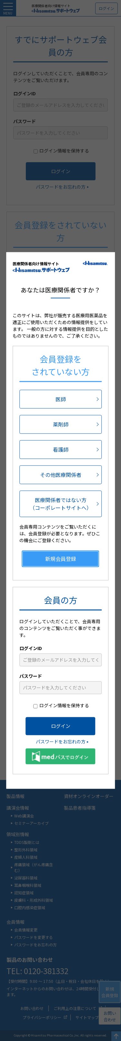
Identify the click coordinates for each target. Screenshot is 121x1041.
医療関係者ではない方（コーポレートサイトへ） (61, 504)
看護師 (60, 450)
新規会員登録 (60, 559)
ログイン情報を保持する (64, 705)
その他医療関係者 (60, 475)
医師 (60, 399)
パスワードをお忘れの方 (61, 742)
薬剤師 (60, 424)
